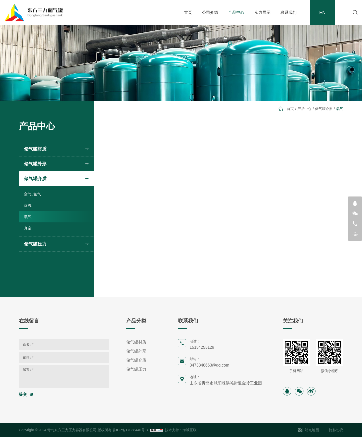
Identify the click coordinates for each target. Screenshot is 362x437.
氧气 (27, 217)
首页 (188, 12)
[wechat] (299, 391)
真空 (27, 228)
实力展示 (262, 12)
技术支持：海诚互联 (181, 430)
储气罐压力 (35, 244)
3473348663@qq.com (209, 365)
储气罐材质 (35, 148)
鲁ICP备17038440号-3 (130, 430)
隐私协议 (336, 430)
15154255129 (202, 347)
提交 (23, 394)
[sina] (311, 391)
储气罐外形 (35, 163)
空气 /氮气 (32, 194)
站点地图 (312, 430)
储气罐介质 (35, 178)
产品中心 (236, 12)
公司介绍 (210, 12)
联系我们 (289, 12)
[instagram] (287, 391)
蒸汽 (27, 205)
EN (322, 12)
